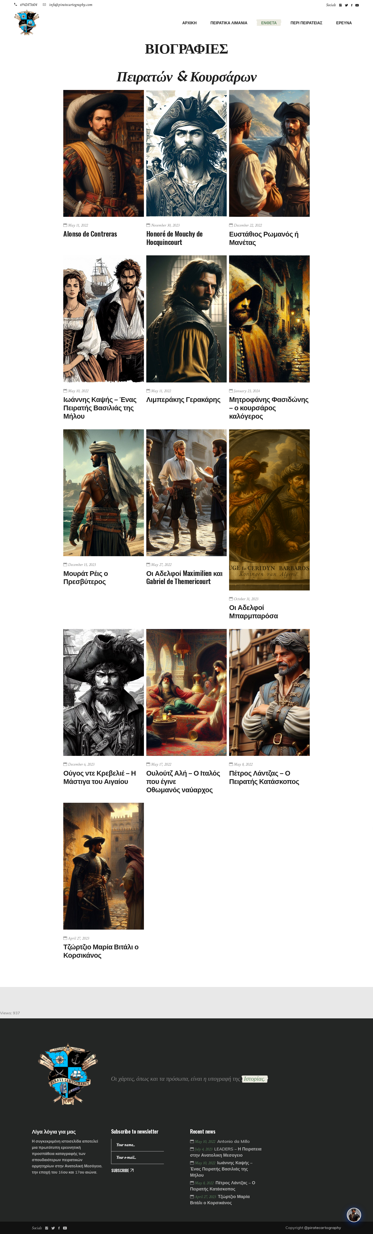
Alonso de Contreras (90, 233)
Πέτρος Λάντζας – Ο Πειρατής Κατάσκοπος (264, 776)
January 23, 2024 (247, 391)
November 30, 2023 (165, 225)
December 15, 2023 (82, 564)
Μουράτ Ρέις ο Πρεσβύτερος (85, 577)
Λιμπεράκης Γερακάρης (183, 399)
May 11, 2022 (78, 225)
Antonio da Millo (233, 1141)
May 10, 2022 (78, 391)
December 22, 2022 (248, 225)
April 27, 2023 (78, 938)
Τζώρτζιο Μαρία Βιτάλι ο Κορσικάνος (100, 950)
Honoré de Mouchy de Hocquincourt (174, 237)
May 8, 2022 (243, 764)
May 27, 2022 (161, 564)
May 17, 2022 (161, 764)
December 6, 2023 (81, 764)
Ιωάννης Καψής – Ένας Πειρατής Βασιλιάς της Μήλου (99, 407)
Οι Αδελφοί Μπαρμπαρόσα (253, 611)
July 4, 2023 (204, 1149)
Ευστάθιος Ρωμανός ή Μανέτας (264, 237)
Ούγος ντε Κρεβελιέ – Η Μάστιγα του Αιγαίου (99, 776)
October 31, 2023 (246, 599)
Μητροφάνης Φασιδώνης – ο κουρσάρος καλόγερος (269, 407)
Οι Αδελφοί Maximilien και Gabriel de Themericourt (184, 577)
